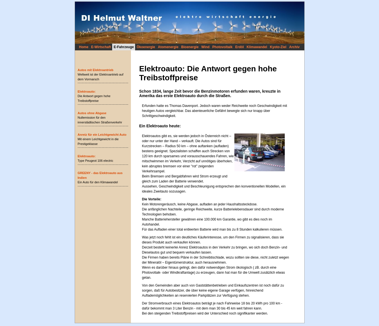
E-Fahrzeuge (124, 47)
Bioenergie (190, 47)
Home (83, 47)
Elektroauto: (87, 91)
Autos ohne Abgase (92, 113)
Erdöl (239, 47)
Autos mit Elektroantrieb (96, 70)
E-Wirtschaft (101, 47)
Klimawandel (257, 47)
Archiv (294, 47)
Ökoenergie (145, 47)
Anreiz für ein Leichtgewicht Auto (102, 134)
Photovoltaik (222, 47)
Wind (205, 47)
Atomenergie (168, 47)
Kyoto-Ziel (278, 47)
